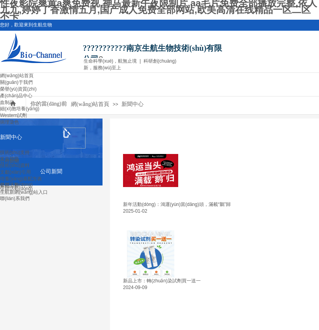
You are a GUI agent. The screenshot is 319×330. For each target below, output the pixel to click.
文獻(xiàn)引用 (15, 172)
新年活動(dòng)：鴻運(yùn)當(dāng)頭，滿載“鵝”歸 (177, 204)
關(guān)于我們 (16, 82)
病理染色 (9, 122)
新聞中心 (11, 137)
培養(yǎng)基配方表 (21, 179)
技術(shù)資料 (15, 165)
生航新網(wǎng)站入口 (24, 192)
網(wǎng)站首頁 (17, 75)
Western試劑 (13, 115)
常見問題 (9, 159)
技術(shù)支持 (15, 152)
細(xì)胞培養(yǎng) (19, 108)
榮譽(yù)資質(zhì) (18, 89)
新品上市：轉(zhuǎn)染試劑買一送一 (162, 281)
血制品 (7, 102)
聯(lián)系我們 (15, 198)
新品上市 (9, 185)
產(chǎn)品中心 (16, 95)
